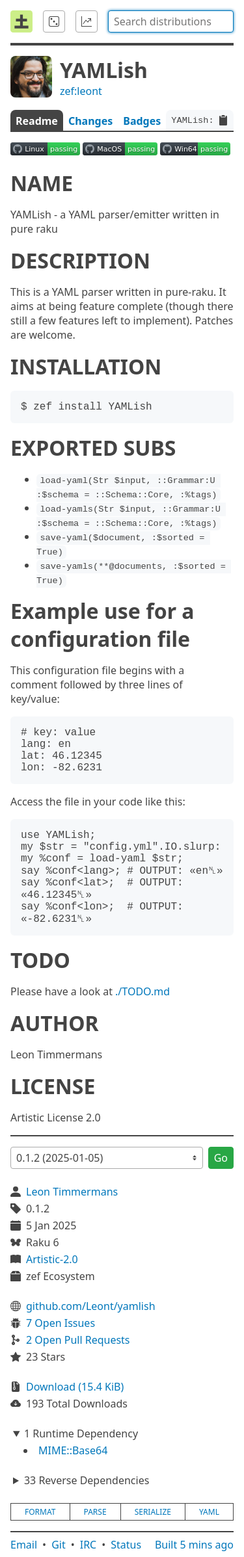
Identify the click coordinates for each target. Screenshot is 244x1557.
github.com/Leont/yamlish (91, 1306)
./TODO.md (142, 991)
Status (126, 1544)
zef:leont (81, 91)
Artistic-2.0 (52, 1259)
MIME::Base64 (72, 1450)
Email (23, 1544)
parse (95, 1511)
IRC (88, 1544)
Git (58, 1544)
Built (194, 1544)
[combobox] (171, 21)
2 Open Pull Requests (78, 1340)
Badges (142, 121)
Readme (37, 121)
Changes (90, 121)
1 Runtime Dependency (81, 1433)
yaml (209, 1511)
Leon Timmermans (72, 1191)
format (40, 1511)
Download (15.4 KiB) (75, 1387)
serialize (153, 1511)
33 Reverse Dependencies (86, 1480)
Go (221, 1158)
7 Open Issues (60, 1323)
